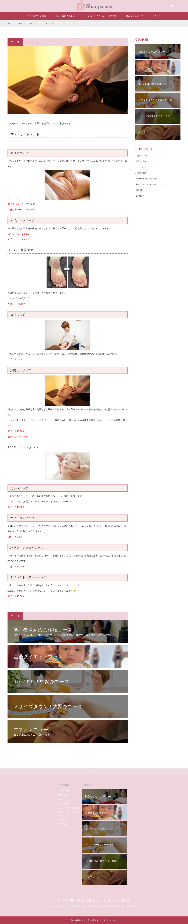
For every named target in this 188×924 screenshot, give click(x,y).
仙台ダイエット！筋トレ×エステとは (150, 184)
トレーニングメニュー (66, 16)
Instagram (172, 5)
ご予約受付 (139, 196)
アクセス (156, 16)
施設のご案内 (140, 161)
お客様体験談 (140, 173)
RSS (177, 5)
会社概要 (139, 190)
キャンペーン (140, 167)
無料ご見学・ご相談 (37, 16)
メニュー (18, 23)
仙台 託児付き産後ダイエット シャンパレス (94, 900)
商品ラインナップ (134, 16)
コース (31, 23)
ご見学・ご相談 (141, 156)
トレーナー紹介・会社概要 (146, 179)
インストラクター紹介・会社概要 (101, 16)
